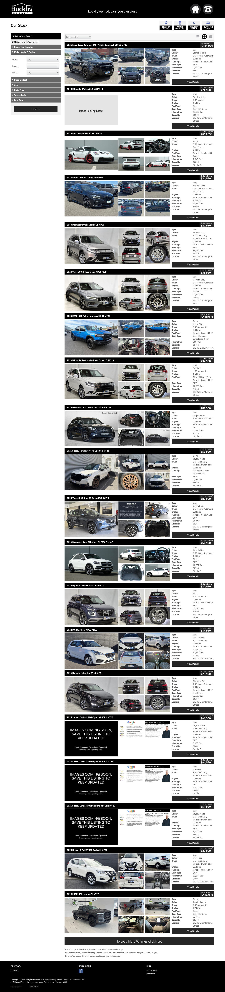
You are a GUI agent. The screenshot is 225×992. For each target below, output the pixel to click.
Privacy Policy (151, 970)
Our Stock (14, 970)
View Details (193, 81)
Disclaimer (150, 973)
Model (15, 66)
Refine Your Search (22, 36)
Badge (15, 72)
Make (15, 59)
